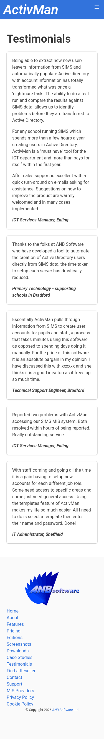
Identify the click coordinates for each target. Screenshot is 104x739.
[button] (97, 7)
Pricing (14, 631)
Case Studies (19, 657)
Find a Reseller (21, 670)
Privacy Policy (20, 697)
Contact (14, 677)
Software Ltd (65, 710)
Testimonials (19, 664)
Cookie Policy (20, 704)
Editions (14, 637)
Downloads (18, 650)
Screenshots (19, 644)
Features (15, 624)
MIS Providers (20, 690)
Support (14, 684)
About (13, 617)
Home (13, 611)
